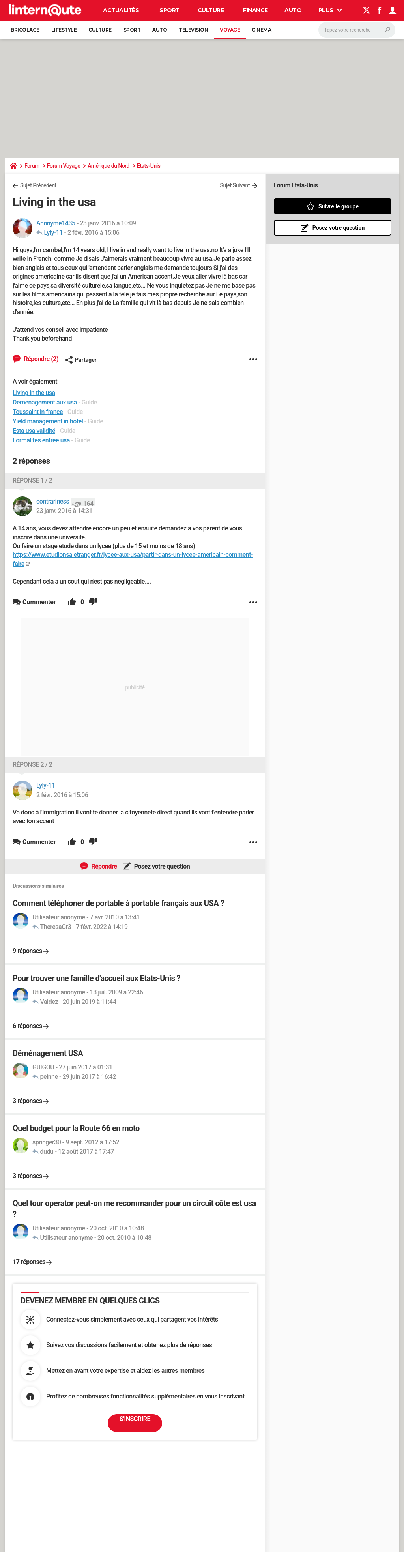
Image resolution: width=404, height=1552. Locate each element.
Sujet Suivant (235, 185)
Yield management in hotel (48, 421)
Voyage (230, 30)
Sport (169, 10)
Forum (31, 166)
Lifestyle (64, 30)
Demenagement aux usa (45, 402)
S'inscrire (135, 1419)
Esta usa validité (34, 430)
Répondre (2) (40, 359)
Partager (81, 360)
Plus (330, 10)
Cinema (261, 30)
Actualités (121, 10)
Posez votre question (161, 866)
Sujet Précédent (38, 185)
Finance (255, 10)
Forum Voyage (63, 166)
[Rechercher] (356, 30)
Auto (292, 10)
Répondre (103, 866)
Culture (211, 10)
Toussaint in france (38, 412)
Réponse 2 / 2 (32, 764)
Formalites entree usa (41, 440)
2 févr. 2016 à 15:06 (93, 232)
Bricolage (25, 30)
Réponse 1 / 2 (32, 480)
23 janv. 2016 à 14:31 (64, 511)
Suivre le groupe (338, 206)
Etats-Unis (148, 166)
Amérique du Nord (108, 166)
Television (193, 30)
